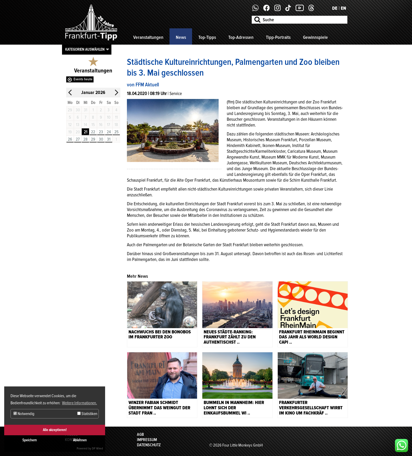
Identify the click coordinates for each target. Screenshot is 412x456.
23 (101, 132)
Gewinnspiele (315, 37)
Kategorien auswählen (85, 49)
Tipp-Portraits (278, 37)
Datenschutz (149, 445)
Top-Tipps (207, 37)
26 (70, 139)
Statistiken (87, 413)
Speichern (29, 440)
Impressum (147, 439)
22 (93, 132)
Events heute (83, 79)
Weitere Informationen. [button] (79, 403)
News (181, 37)
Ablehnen (80, 440)
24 (109, 132)
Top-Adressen (241, 37)
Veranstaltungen (148, 37)
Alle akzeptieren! (54, 430)
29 (93, 139)
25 (116, 132)
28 (85, 139)
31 (108, 139)
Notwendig (23, 413)
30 (101, 139)
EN (343, 8)
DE (334, 8)
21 (85, 132)
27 (78, 139)
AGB (140, 434)
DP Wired (97, 448)
